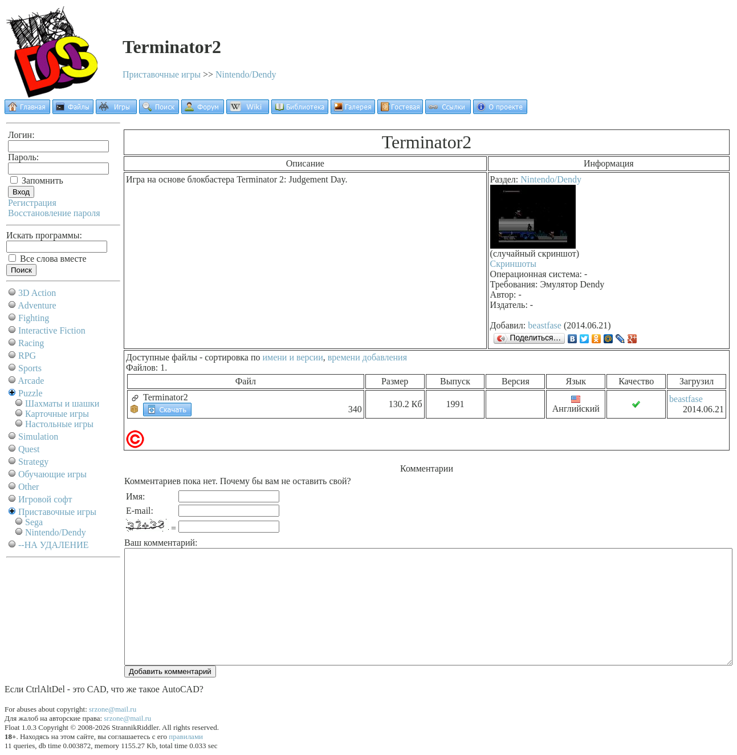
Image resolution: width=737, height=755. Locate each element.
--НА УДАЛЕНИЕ (53, 545)
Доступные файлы (161, 357)
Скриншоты (513, 264)
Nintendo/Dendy (245, 74)
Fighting (33, 318)
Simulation (38, 436)
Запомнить (36, 180)
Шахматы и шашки (62, 403)
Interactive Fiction (51, 330)
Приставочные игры (162, 74)
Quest (28, 449)
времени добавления (367, 357)
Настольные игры (59, 424)
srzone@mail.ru (112, 709)
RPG (27, 355)
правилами (186, 736)
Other (28, 487)
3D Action (37, 293)
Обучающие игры (52, 474)
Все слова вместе (48, 258)
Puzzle (30, 393)
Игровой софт (45, 499)
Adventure (37, 305)
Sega (34, 522)
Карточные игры (57, 414)
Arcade (31, 380)
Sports (30, 368)
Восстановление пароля (54, 213)
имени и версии (292, 357)
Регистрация (32, 203)
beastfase (544, 325)
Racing (31, 343)
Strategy (33, 461)
